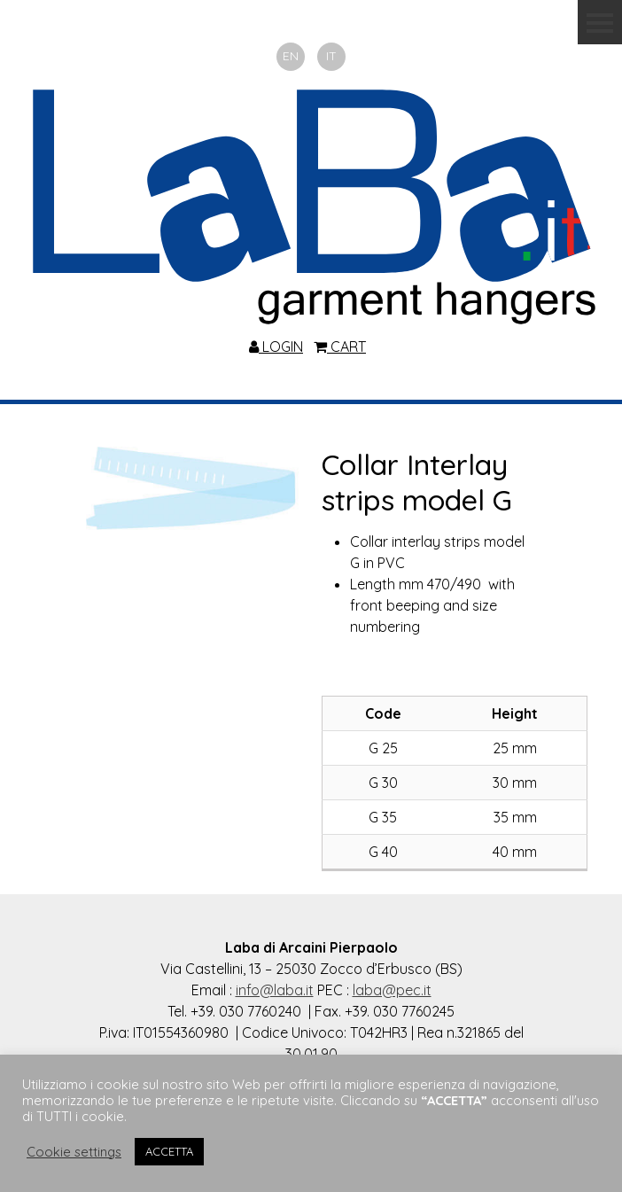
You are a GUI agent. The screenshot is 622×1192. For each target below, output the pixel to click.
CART (340, 346)
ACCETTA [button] (169, 1151)
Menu (600, 22)
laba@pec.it (392, 990)
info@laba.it (275, 990)
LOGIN (276, 346)
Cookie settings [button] (74, 1152)
